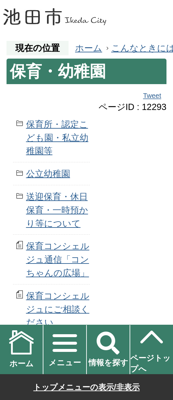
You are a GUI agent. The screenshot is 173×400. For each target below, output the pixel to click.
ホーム (88, 48)
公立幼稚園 (48, 174)
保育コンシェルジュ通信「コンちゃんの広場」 (57, 259)
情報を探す (108, 362)
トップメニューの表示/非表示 (86, 387)
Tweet (152, 96)
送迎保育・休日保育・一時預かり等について (57, 209)
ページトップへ (150, 349)
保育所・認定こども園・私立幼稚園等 (57, 137)
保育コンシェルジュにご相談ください (57, 309)
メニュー (65, 362)
